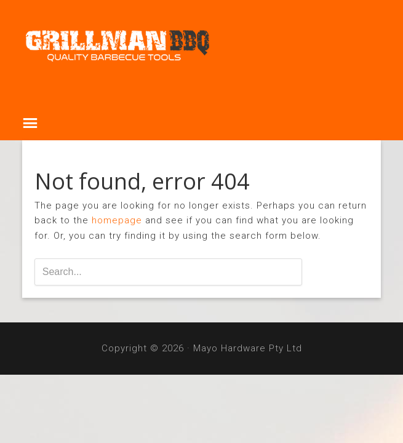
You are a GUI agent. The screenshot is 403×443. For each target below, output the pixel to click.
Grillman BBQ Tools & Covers (201, 50)
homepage (117, 220)
